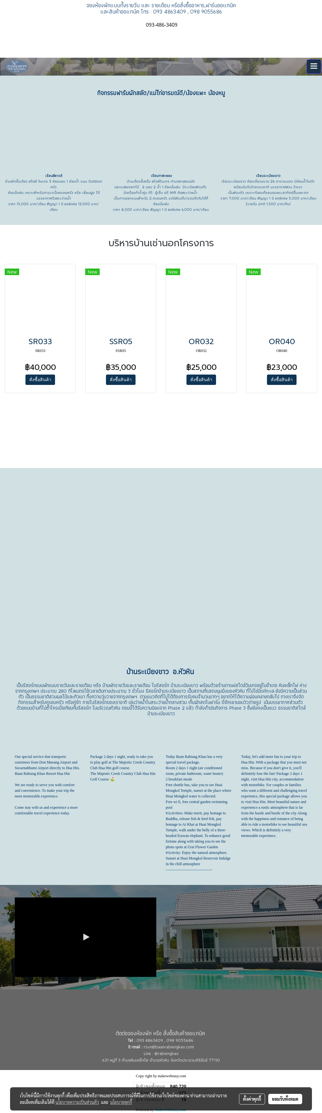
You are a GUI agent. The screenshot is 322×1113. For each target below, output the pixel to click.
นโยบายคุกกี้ (121, 1102)
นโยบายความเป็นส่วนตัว (77, 1102)
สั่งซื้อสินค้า (40, 379)
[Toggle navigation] (314, 66)
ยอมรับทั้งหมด (285, 1099)
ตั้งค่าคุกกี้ (252, 1099)
